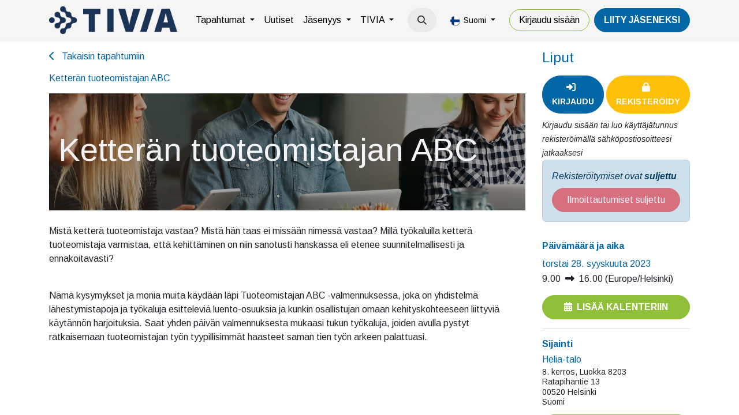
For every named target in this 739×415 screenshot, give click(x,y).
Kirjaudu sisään (549, 20)
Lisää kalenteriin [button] (616, 307)
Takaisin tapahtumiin (96, 56)
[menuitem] (225, 20)
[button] (422, 20)
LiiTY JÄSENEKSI (642, 20)
